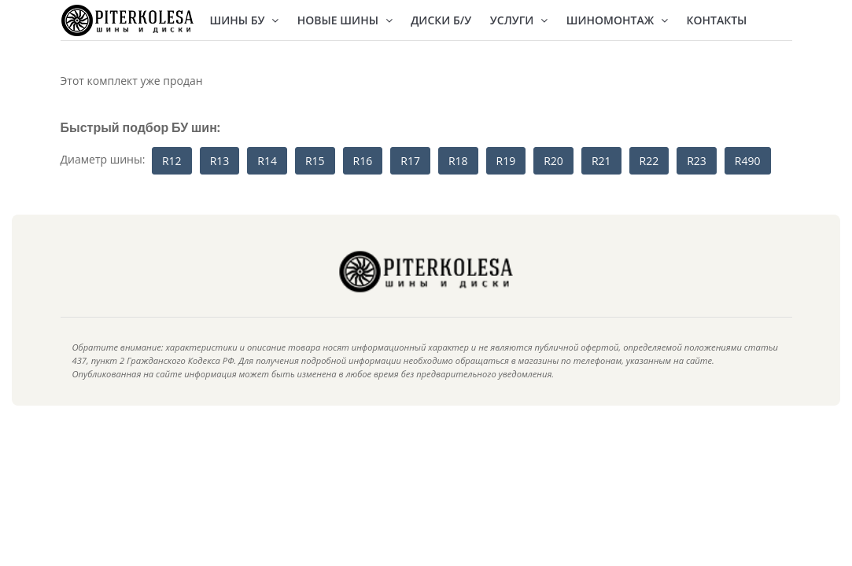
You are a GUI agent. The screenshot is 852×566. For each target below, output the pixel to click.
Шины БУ (244, 20)
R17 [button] (410, 160)
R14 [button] (267, 160)
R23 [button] (696, 160)
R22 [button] (649, 160)
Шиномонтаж (617, 20)
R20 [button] (553, 160)
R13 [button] (220, 160)
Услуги (519, 20)
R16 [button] (363, 160)
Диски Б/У (441, 20)
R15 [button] (315, 160)
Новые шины (345, 20)
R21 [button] (601, 160)
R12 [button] (172, 160)
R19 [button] (506, 160)
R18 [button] (458, 160)
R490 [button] (748, 160)
